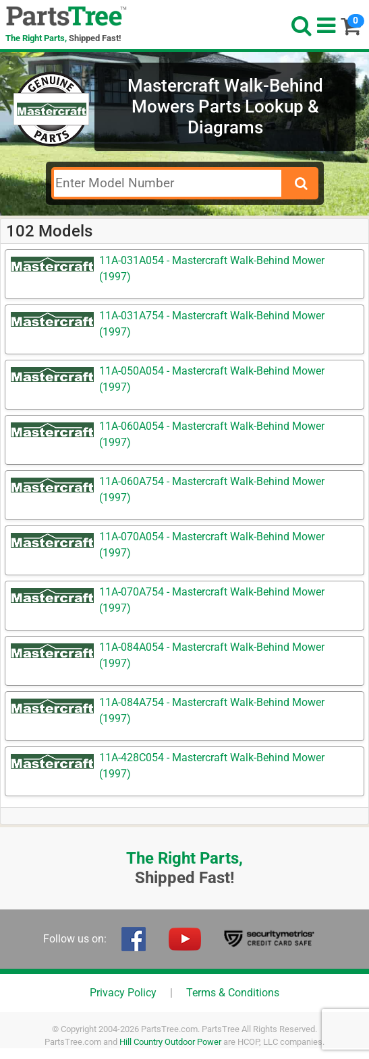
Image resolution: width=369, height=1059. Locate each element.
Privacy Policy (123, 992)
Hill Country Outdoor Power (170, 1042)
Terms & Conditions (232, 992)
